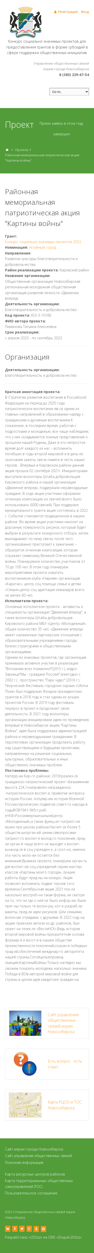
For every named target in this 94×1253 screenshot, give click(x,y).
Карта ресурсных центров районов (35, 1174)
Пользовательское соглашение (31, 1193)
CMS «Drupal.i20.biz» (64, 1237)
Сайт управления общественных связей (38, 1155)
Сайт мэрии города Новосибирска (34, 1149)
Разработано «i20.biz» (23, 1237)
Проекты (21, 149)
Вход (85, 12)
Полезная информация (24, 1162)
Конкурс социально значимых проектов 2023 (43, 241)
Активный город (42, 247)
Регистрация (65, 12)
